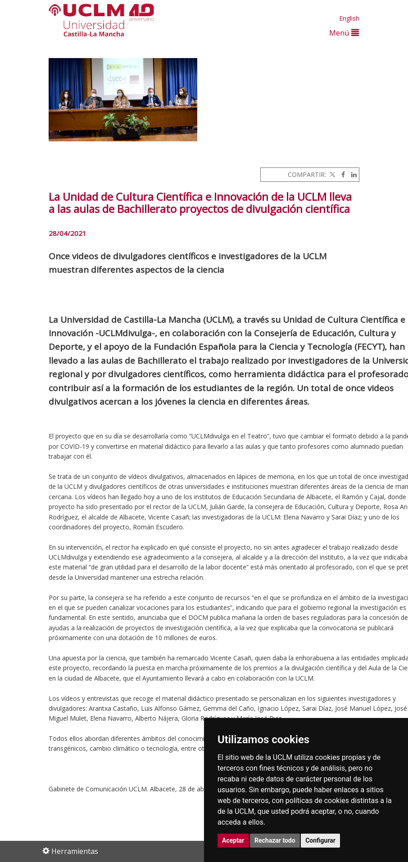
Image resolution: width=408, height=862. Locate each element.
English (349, 18)
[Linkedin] (352, 174)
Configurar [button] (320, 840)
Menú (344, 32)
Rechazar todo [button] (274, 840)
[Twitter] (331, 174)
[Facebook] (341, 174)
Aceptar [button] (233, 840)
